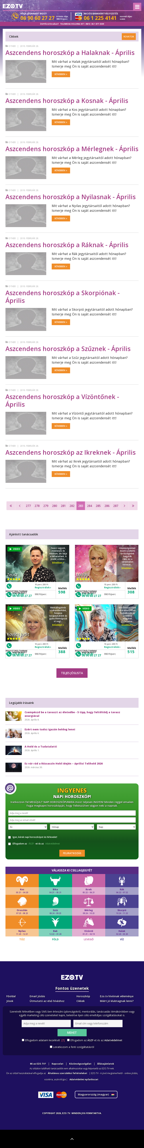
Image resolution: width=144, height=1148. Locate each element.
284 (89, 506)
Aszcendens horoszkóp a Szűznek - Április (68, 348)
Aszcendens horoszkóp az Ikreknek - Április (70, 452)
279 (45, 506)
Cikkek (80, 1001)
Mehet (72, 1033)
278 (37, 506)
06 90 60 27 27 (22, 596)
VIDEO (15, 549)
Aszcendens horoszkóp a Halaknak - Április (70, 52)
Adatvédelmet (52, 843)
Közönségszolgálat (80, 1063)
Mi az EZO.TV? (38, 1063)
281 (63, 506)
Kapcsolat (57, 1063)
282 (72, 506)
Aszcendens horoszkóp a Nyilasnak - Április (70, 197)
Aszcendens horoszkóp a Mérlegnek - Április (71, 149)
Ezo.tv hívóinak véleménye (116, 996)
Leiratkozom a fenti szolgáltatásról (73, 1047)
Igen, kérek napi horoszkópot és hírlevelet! (32, 837)
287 (115, 506)
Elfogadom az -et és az (34, 843)
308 (131, 592)
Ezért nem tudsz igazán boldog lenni (50, 729)
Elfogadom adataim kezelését (45, 1040)
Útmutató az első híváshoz (47, 1001)
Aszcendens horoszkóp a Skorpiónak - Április (62, 297)
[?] (63, 1040)
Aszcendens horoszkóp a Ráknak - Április (66, 245)
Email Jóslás (37, 996)
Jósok (9, 1001)
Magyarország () (96, 1094)
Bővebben (61, 74)
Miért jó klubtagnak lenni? (117, 1001)
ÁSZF (31, 843)
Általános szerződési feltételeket (67, 1073)
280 (54, 506)
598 (61, 592)
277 (28, 506)
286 (106, 506)
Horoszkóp (83, 996)
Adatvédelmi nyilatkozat (84, 1079)
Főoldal (11, 996)
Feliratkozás (72, 853)
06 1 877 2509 (97, 24)
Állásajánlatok (105, 1063)
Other (12, 46)
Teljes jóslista (72, 673)
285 (98, 506)
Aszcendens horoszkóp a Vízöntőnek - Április (62, 400)
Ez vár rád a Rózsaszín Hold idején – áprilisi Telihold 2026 (64, 763)
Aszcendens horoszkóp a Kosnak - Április (66, 100)
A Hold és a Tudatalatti (41, 746)
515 (131, 651)
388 (61, 651)
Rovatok (129, 36)
